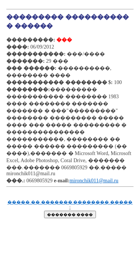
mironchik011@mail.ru (93, 180)
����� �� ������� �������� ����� (70, 202)
